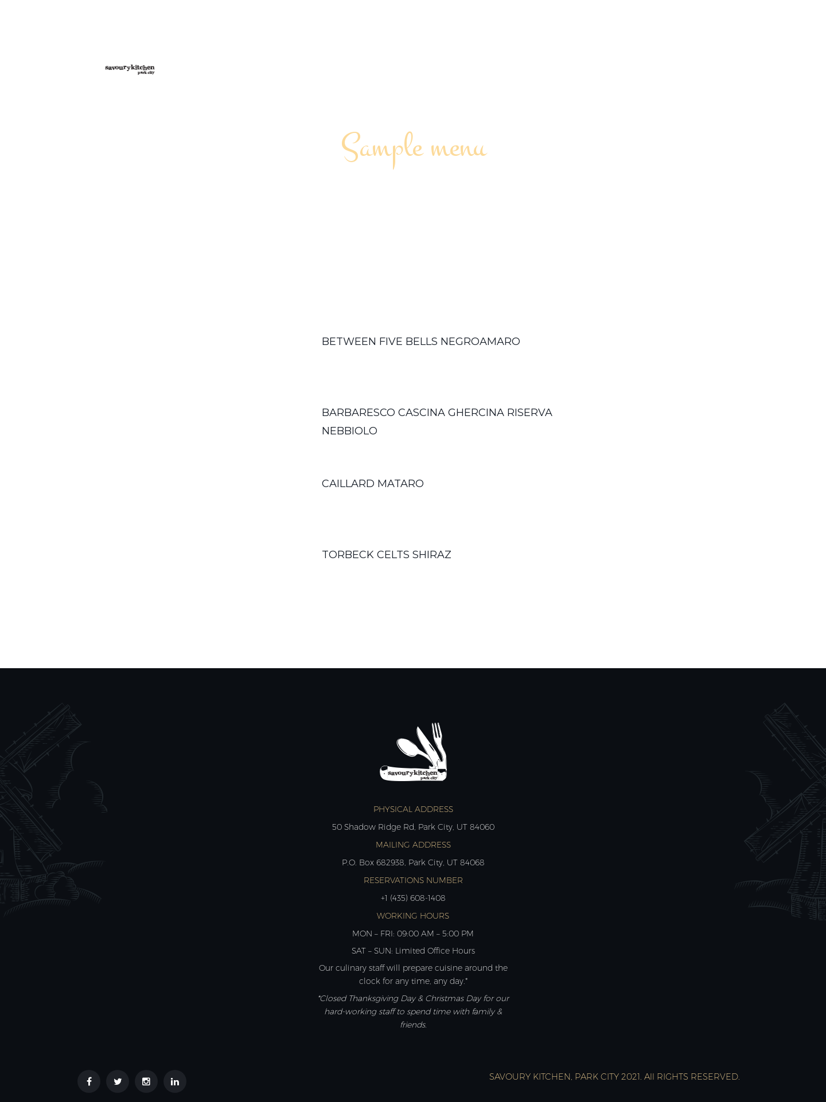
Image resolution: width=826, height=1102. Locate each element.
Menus (389, 44)
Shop (514, 44)
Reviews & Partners (599, 44)
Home (265, 44)
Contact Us (700, 44)
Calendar (454, 44)
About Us (326, 44)
